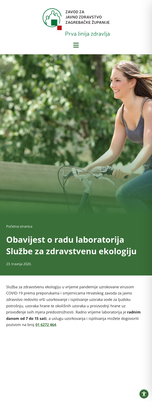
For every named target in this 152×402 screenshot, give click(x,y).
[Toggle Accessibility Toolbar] (144, 394)
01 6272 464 (45, 324)
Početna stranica (19, 226)
